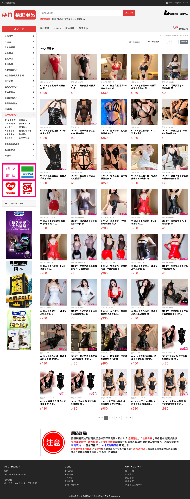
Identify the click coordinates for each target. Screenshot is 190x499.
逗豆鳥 (67, 19)
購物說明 (69, 28)
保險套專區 (19, 149)
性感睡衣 (23, 134)
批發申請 (129, 474)
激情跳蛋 (19, 63)
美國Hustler (24, 123)
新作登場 (44, 28)
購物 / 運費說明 (72, 484)
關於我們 (129, 470)
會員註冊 (174, 14)
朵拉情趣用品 (10, 3)
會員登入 (184, 14)
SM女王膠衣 (10, 119)
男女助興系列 (19, 69)
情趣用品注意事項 (133, 484)
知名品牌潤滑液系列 (19, 75)
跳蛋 (54, 19)
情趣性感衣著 (25, 130)
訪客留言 (129, 481)
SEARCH (129, 13)
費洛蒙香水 (19, 91)
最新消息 (69, 474)
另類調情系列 (19, 97)
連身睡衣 (23, 127)
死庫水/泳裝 (24, 137)
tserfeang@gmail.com (178, 3)
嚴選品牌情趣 (19, 103)
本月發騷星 (19, 47)
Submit (184, 41)
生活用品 (19, 35)
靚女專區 (19, 58)
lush (73, 19)
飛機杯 (60, 19)
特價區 (19, 155)
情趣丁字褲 (10, 134)
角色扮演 (9, 137)
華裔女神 (81, 19)
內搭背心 (23, 119)
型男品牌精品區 (19, 143)
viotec (19, 41)
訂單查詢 (83, 28)
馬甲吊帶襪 (10, 130)
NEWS (57, 28)
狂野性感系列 (19, 114)
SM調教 (19, 108)
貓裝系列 (9, 127)
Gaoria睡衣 (10, 123)
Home (162, 35)
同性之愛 (19, 80)
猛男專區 (19, 52)
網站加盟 (129, 477)
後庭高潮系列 (19, 86)
